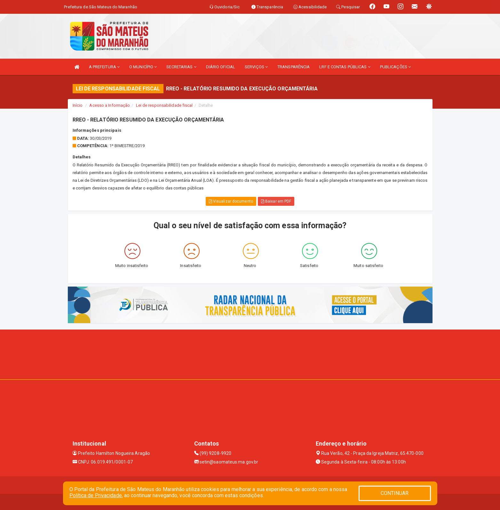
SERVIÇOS (256, 66)
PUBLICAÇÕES (395, 66)
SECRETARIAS (181, 66)
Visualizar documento (231, 201)
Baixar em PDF (276, 201)
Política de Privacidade (95, 495)
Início (78, 105)
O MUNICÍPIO (143, 66)
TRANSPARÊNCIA (293, 66)
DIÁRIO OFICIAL (220, 66)
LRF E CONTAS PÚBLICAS (344, 66)
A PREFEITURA (104, 66)
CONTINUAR (395, 493)
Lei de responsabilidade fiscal (164, 105)
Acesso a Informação (109, 105)
